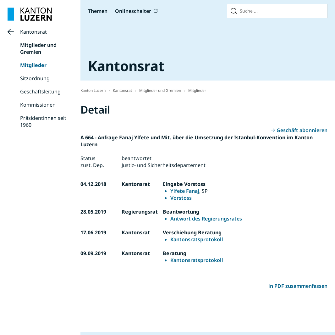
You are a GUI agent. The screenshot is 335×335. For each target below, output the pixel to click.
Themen (97, 11)
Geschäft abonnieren (302, 130)
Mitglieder (33, 65)
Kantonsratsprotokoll (196, 239)
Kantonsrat (33, 31)
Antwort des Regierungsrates (206, 218)
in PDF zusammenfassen (297, 285)
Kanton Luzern (93, 90)
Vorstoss (181, 197)
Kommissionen (38, 104)
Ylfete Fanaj (184, 190)
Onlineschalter (133, 11)
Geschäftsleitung (40, 91)
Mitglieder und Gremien (38, 48)
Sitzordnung (35, 78)
